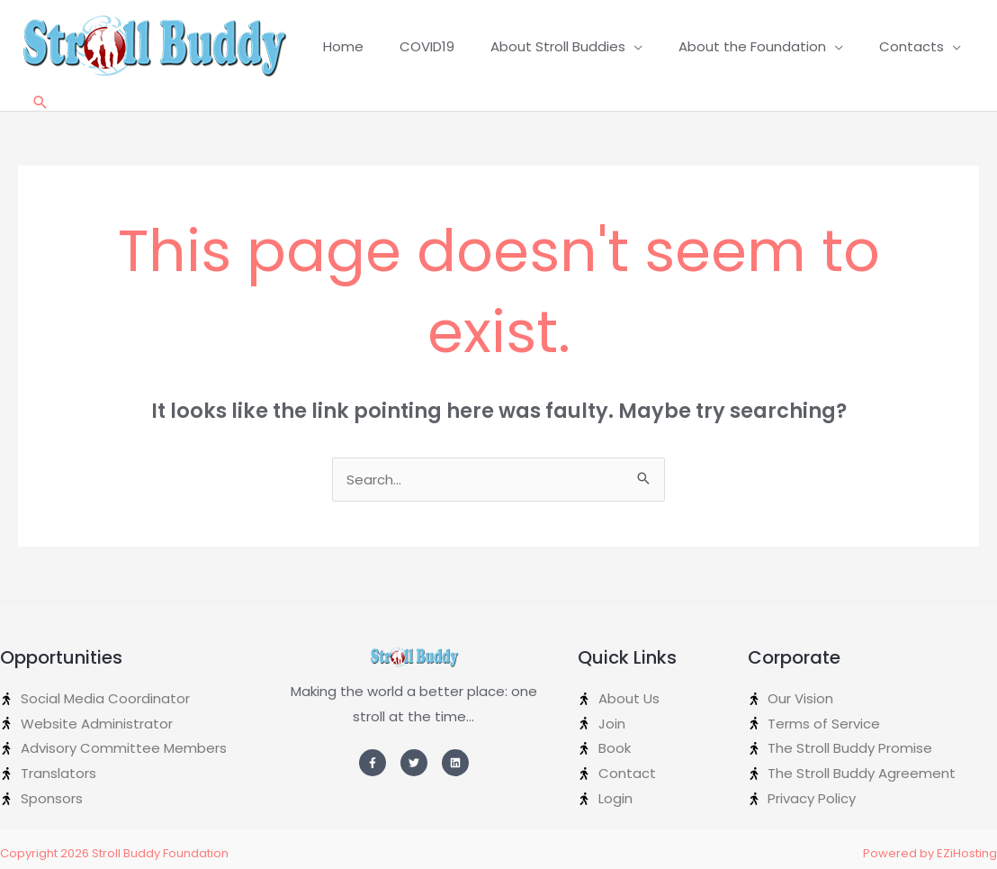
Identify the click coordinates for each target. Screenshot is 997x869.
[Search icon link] (40, 102)
